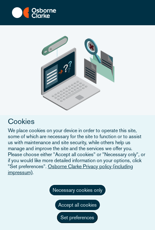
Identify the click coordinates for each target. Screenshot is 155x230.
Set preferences (77, 218)
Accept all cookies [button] (77, 205)
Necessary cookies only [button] (77, 190)
